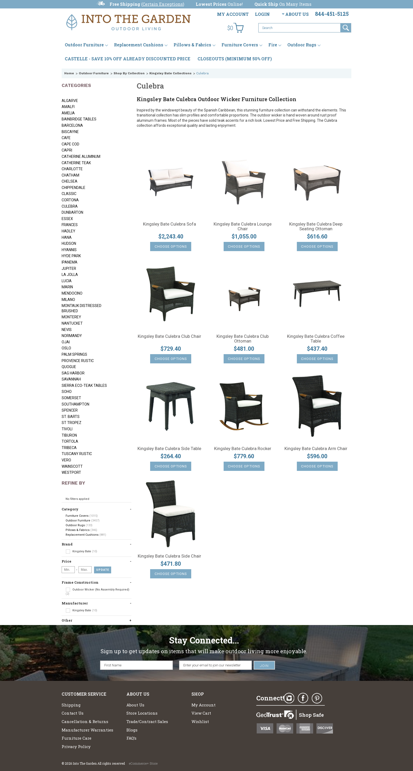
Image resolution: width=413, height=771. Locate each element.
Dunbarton (72, 212)
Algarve (70, 101)
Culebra (70, 206)
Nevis (67, 330)
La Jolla (70, 274)
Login (262, 14)
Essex (67, 219)
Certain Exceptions (162, 4)
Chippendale (73, 188)
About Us (297, 14)
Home (69, 73)
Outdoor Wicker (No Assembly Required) (97, 591)
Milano (68, 299)
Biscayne (70, 132)
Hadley (68, 231)
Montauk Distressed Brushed (81, 308)
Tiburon (69, 435)
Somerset (71, 398)
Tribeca (69, 448)
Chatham (70, 175)
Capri (67, 150)
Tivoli (67, 429)
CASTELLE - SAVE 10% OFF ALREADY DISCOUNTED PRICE (127, 58)
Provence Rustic (78, 361)
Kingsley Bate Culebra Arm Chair (315, 448)
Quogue (69, 367)
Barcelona (72, 125)
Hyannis (69, 250)
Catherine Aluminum (81, 156)
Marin (67, 287)
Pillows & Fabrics (192, 44)
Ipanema (69, 262)
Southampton (75, 404)
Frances (70, 225)
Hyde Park (71, 256)
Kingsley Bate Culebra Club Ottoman (243, 339)
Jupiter (69, 268)
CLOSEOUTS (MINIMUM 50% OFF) (235, 58)
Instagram (289, 698)
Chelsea (69, 181)
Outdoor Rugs (301, 44)
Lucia (67, 281)
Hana (67, 237)
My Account (233, 14)
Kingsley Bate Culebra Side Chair (169, 556)
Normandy (72, 336)
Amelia (68, 113)
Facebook (303, 698)
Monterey (71, 317)
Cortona (70, 200)
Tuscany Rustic (77, 454)
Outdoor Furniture (84, 44)
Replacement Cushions (138, 44)
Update (102, 570)
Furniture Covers (240, 44)
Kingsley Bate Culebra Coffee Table (316, 339)
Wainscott (72, 466)
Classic (69, 194)
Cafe (66, 138)
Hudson (69, 243)
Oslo (66, 348)
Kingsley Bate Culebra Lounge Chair (243, 226)
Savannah (71, 379)
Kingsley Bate (81, 551)
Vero (66, 460)
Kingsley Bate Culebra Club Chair (169, 336)
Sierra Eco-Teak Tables (84, 385)
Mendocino (72, 293)
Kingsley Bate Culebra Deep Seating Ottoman (315, 226)
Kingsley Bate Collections (170, 73)
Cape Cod (70, 144)
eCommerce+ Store (143, 763)
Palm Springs (74, 354)
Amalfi (68, 107)
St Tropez (71, 423)
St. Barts (71, 416)
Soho (67, 391)
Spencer (70, 410)
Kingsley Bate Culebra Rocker (242, 448)
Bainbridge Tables (79, 119)
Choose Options (171, 246)
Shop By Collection (129, 73)
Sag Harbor (73, 373)
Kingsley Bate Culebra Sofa (169, 224)
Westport (71, 472)
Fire (272, 44)
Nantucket (72, 323)
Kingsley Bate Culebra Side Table (169, 448)
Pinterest (317, 698)
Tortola (70, 441)
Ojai (66, 342)
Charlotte (72, 169)
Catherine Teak (76, 163)
